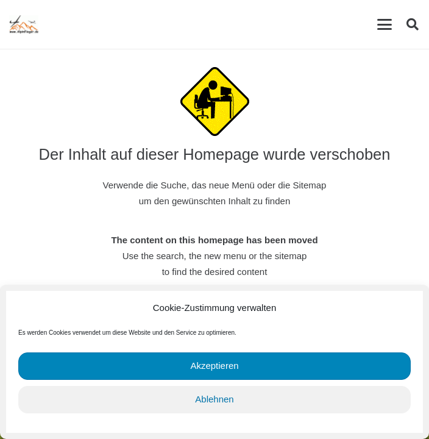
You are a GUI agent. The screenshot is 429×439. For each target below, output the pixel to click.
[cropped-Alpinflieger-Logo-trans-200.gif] (23, 24)
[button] (384, 24)
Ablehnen (214, 399)
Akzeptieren (214, 365)
